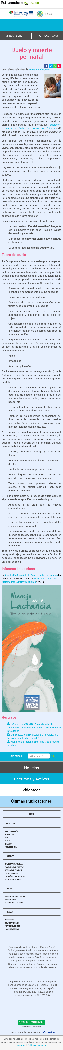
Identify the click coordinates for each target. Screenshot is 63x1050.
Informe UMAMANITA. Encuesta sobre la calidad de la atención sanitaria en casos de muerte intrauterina (34, 727)
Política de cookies (37, 1044)
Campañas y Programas (15, 876)
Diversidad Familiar (13, 870)
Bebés (32, 69)
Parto (48, 69)
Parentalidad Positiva (14, 867)
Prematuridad (11, 873)
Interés (10, 856)
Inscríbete (9, 920)
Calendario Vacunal (13, 864)
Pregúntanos (11, 899)
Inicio (31, 814)
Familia (40, 69)
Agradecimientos (12, 926)
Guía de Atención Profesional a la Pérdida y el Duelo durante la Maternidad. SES (33, 736)
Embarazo (9, 834)
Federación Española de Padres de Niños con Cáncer (31, 126)
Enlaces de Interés (13, 879)
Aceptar (21, 1044)
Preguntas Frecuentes (15, 896)
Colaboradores (12, 923)
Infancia (8, 844)
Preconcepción (11, 831)
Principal (11, 823)
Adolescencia (11, 847)
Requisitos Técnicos (14, 903)
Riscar (9, 912)
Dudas (9, 888)
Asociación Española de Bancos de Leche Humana (31, 575)
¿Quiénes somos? (12, 929)
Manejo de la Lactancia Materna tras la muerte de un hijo (30, 580)
